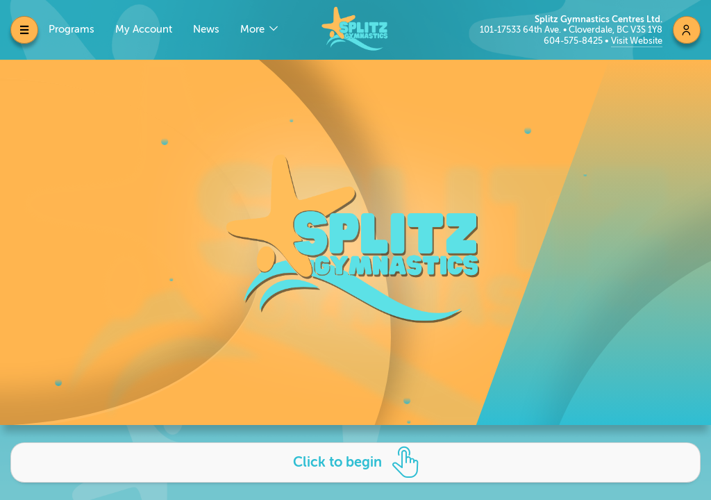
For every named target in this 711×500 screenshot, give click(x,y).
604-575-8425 (574, 40)
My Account (143, 29)
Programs (71, 29)
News (206, 29)
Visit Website (636, 40)
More (253, 29)
